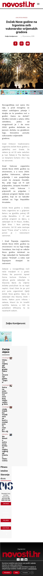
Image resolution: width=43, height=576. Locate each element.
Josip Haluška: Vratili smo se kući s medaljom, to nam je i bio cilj (5, 420)
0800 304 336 (5, 500)
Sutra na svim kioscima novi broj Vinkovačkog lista (5, 395)
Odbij (16, 572)
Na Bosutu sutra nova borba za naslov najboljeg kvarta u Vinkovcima (5, 448)
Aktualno (5, 434)
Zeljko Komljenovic (11, 36)
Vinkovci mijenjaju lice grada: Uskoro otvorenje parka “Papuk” (5, 371)
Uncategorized (21, 18)
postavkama (32, 569)
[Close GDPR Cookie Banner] (32, 572)
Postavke (25, 572)
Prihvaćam (7, 572)
